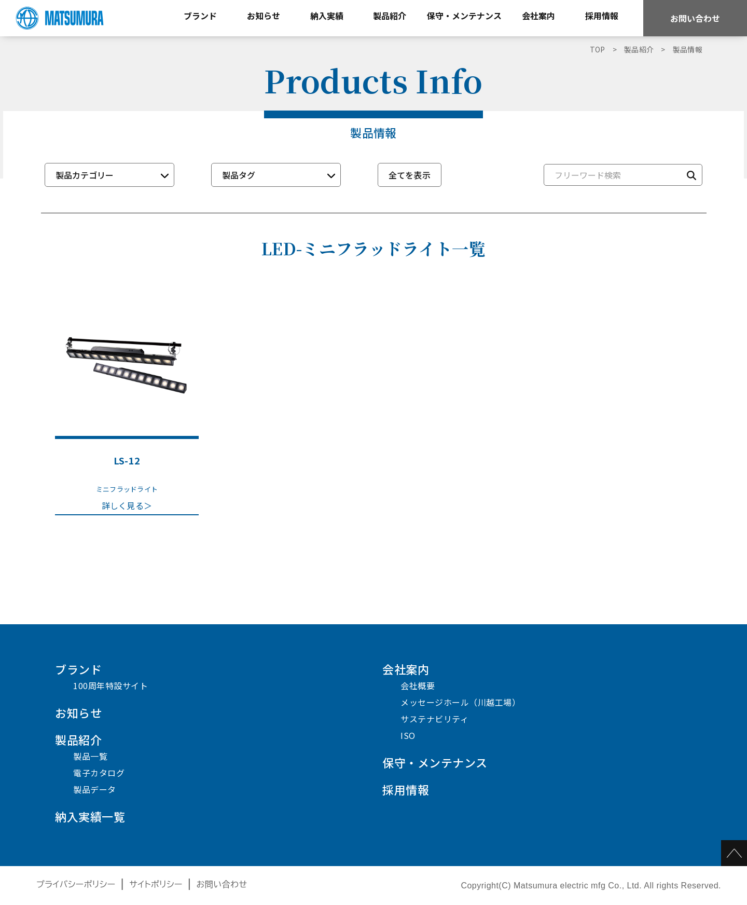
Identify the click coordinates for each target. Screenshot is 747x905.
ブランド (78, 669)
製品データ (94, 789)
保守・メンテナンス (435, 762)
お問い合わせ (695, 18)
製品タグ (238, 175)
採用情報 (405, 789)
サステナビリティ (434, 718)
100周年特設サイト (110, 685)
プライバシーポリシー (76, 884)
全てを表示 (410, 175)
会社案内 (405, 669)
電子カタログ (99, 772)
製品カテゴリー (85, 175)
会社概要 (417, 685)
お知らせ (78, 712)
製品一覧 (90, 756)
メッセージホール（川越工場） (460, 702)
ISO (408, 735)
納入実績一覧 (90, 816)
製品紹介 (78, 739)
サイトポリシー (156, 884)
